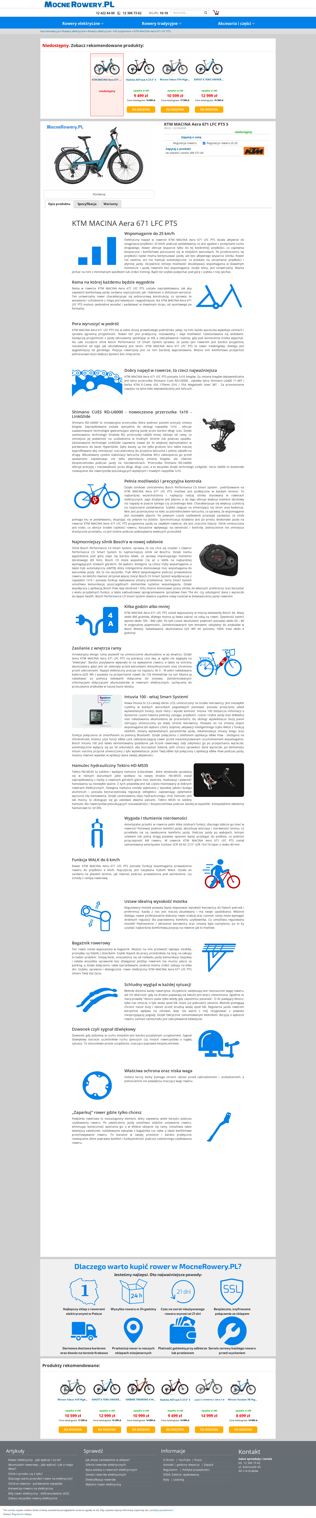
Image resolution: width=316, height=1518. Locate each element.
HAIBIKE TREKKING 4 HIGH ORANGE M (148, 1399)
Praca (198, 1460)
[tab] (59, 204)
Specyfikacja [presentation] (87, 204)
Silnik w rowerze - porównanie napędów (35, 1483)
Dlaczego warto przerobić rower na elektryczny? (40, 1478)
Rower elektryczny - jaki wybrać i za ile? (34, 1460)
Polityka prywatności (196, 1470)
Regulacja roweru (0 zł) (222, 143)
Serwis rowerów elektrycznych (106, 1474)
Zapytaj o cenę (191, 137)
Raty (166, 1479)
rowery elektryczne (44, 1498)
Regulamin (170, 1470)
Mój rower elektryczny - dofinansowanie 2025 (38, 1493)
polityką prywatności (161, 1510)
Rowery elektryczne (83, 23)
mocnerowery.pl (50, 31)
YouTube (184, 1460)
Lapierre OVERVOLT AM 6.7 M (209, 1399)
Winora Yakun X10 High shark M (179, 79)
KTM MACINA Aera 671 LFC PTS (152, 31)
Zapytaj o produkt (178, 149)
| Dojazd (207, 1465)
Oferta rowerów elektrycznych (106, 1465)
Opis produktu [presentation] (59, 204)
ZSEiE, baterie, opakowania (181, 1474)
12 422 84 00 (105, 13)
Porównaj (99, 194)
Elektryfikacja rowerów (101, 1479)
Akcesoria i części (236, 23)
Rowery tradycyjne (162, 23)
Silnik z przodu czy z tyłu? (25, 1474)
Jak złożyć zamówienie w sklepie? (108, 1460)
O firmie (168, 1460)
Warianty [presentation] (111, 204)
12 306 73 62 (132, 13)
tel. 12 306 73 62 (249, 1463)
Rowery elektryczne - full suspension (109, 31)
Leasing (179, 1479)
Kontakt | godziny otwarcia (181, 1465)
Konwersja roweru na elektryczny (30, 1488)
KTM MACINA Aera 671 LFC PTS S (111, 79)
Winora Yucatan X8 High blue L (246, 1399)
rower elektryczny (109, 1484)
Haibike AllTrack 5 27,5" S (141, 79)
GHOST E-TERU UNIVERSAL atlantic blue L (219, 79)
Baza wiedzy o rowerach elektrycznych (111, 1470)
